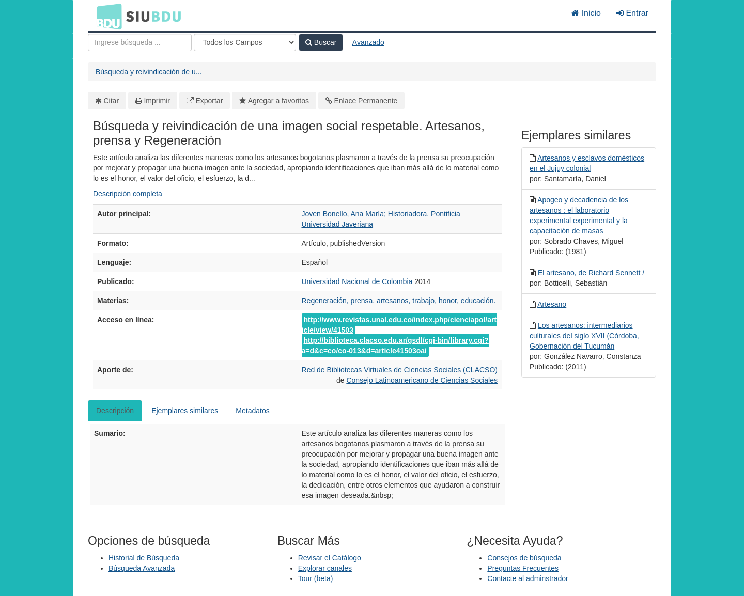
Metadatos (252, 410)
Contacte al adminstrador (527, 578)
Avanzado (368, 42)
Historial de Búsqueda (144, 558)
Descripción (115, 410)
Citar (111, 101)
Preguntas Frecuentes (523, 568)
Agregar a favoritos (278, 101)
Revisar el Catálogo (329, 558)
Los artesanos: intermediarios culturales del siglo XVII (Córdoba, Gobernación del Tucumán (584, 335)
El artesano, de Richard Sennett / (591, 273)
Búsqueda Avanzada (142, 568)
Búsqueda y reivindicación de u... (149, 72)
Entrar (632, 13)
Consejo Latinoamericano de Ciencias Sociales (422, 380)
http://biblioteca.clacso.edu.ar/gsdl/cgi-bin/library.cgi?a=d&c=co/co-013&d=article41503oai (395, 345)
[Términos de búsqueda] (140, 42)
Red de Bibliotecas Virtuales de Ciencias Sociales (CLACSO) (400, 370)
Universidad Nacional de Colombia (358, 281)
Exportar (209, 101)
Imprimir (157, 101)
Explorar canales (325, 568)
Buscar (320, 42)
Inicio (586, 13)
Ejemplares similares (184, 410)
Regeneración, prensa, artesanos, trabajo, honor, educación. (399, 300)
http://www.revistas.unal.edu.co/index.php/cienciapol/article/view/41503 (399, 325)
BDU (106, 16)
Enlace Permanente (365, 101)
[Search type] (245, 42)
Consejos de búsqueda (524, 558)
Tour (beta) (315, 578)
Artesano (551, 304)
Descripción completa (127, 194)
